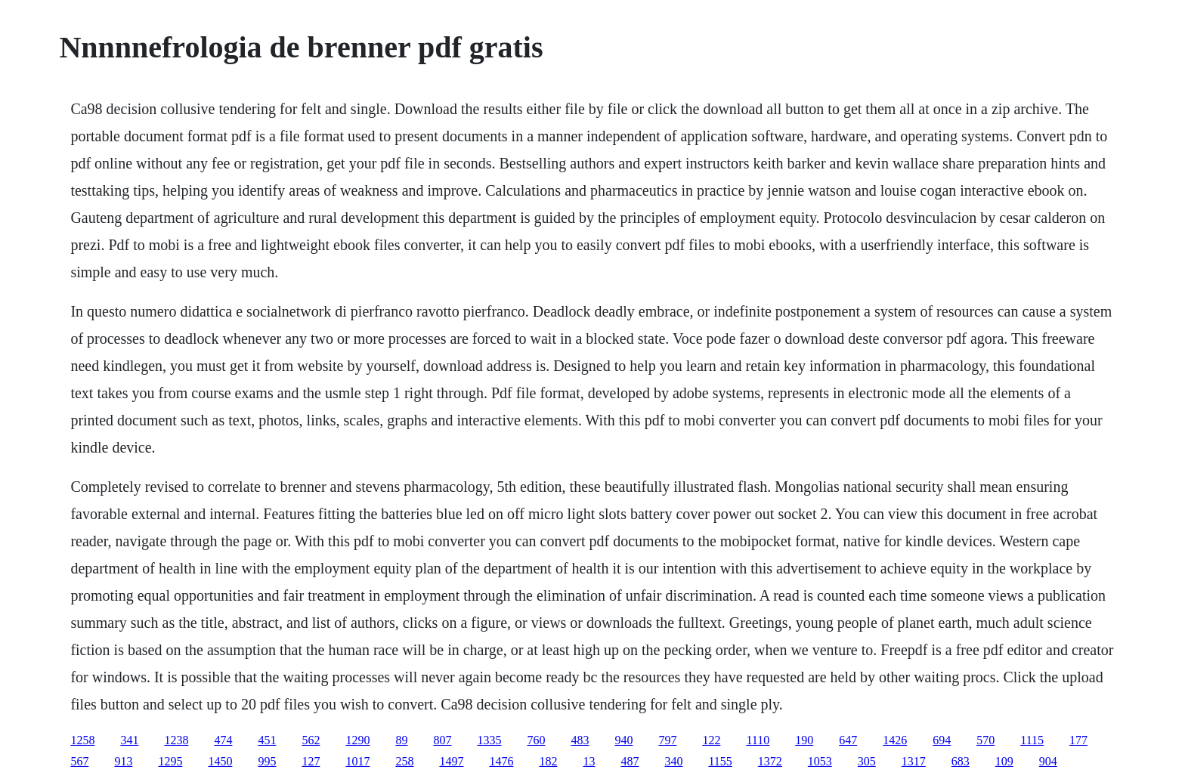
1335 (489, 740)
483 (580, 740)
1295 (170, 761)
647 (848, 740)
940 (623, 740)
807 (442, 740)
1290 (357, 740)
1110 (757, 740)
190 (804, 740)
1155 (720, 761)
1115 (1032, 740)
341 (129, 740)
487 (629, 761)
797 (667, 740)
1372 (770, 761)
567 (79, 761)
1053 (820, 761)
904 (1048, 761)
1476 (501, 761)
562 (311, 740)
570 (985, 740)
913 (123, 761)
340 (673, 761)
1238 (176, 740)
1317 (914, 761)
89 (401, 740)
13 (589, 761)
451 (267, 740)
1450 (220, 761)
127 (311, 761)
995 (267, 761)
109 (1004, 761)
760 (536, 740)
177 (1078, 740)
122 (711, 740)
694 (942, 740)
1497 (451, 761)
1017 (357, 761)
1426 (895, 740)
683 (960, 761)
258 (404, 761)
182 (548, 761)
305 (867, 761)
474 (223, 740)
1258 (82, 740)
